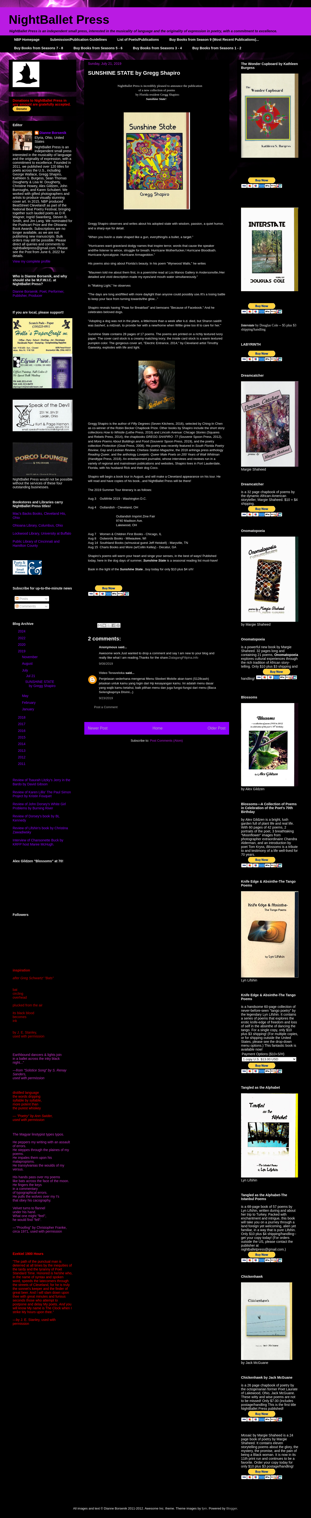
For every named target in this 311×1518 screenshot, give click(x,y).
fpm (204, 1508)
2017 (22, 724)
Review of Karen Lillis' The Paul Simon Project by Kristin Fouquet (42, 794)
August (27, 663)
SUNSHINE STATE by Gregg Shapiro (40, 684)
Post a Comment (106, 707)
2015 (22, 737)
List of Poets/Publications (138, 39)
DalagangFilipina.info (183, 657)
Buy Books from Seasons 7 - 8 (38, 48)
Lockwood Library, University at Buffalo (42, 533)
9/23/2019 (106, 698)
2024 (22, 631)
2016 (22, 731)
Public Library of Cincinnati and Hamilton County (36, 543)
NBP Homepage (27, 39)
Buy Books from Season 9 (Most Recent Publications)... (214, 39)
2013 (22, 751)
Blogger (231, 1508)
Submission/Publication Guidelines (78, 39)
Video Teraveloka (112, 673)
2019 (22, 651)
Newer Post (98, 728)
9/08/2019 (106, 663)
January (28, 709)
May (25, 696)
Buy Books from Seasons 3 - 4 (157, 48)
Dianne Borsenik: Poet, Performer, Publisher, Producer (38, 294)
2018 (22, 717)
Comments (26, 606)
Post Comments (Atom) (166, 740)
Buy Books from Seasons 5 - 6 (98, 48)
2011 (22, 764)
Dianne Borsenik (53, 133)
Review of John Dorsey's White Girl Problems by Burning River (39, 806)
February (29, 703)
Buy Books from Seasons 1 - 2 (217, 48)
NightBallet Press (59, 19)
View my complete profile (31, 261)
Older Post (216, 728)
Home (158, 728)
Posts (22, 599)
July (25, 670)
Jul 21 (31, 676)
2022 (22, 638)
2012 (22, 757)
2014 (22, 744)
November (30, 657)
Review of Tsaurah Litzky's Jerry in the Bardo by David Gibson (41, 782)
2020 (22, 645)
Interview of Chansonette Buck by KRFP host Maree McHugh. (38, 842)
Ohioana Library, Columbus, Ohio (38, 525)
